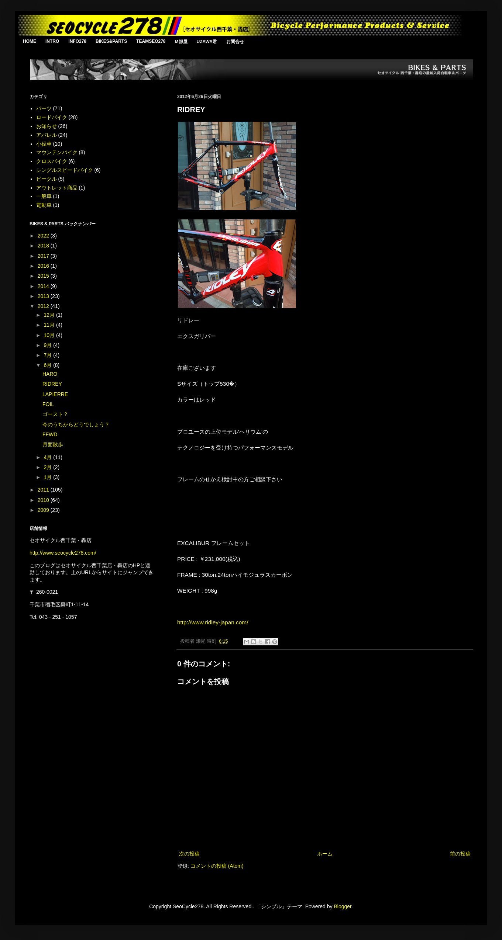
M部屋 (181, 41)
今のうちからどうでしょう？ (76, 424)
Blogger (342, 906)
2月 (48, 467)
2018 (44, 246)
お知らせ (46, 126)
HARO (49, 374)
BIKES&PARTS (111, 41)
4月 (48, 457)
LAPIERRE (55, 394)
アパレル (46, 135)
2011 (44, 490)
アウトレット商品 (57, 188)
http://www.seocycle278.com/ (63, 553)
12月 (50, 315)
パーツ (44, 108)
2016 (44, 266)
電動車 (44, 205)
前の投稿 (460, 854)
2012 (44, 306)
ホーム (325, 854)
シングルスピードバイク (64, 170)
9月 (48, 345)
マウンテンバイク (57, 152)
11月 (50, 325)
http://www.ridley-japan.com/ (212, 622)
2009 (44, 510)
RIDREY (52, 384)
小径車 (44, 144)
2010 (44, 500)
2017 (44, 256)
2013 (44, 296)
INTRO (52, 41)
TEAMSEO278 (150, 41)
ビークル (46, 179)
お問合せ (235, 41)
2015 (44, 276)
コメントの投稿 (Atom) (217, 866)
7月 (48, 355)
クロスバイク (51, 161)
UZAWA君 (207, 41)
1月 (48, 477)
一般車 (44, 196)
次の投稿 (189, 854)
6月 (48, 365)
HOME (29, 41)
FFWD (49, 434)
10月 (50, 335)
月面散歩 (52, 444)
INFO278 (77, 41)
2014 (44, 286)
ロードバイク (51, 117)
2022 (44, 236)
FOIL (48, 404)
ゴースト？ (55, 414)
